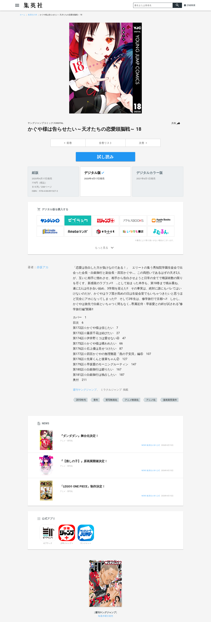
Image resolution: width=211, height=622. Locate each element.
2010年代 (81, 400)
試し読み (105, 157)
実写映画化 (111, 400)
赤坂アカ (42, 267)
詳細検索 (191, 5)
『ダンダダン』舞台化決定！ (79, 436)
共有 (173, 123)
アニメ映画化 (132, 400)
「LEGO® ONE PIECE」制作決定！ (82, 486)
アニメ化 (150, 400)
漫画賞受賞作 (170, 400)
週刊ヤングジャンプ (85, 389)
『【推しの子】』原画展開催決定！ (83, 461)
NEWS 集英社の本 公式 (150, 445)
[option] (105, 68)
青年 (95, 400)
